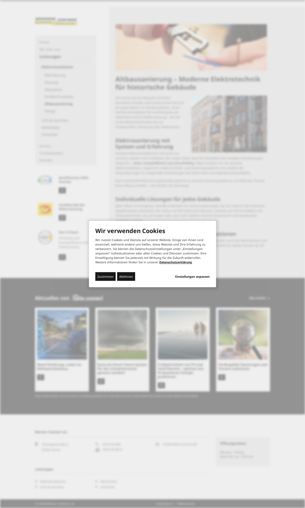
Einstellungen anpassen (192, 276)
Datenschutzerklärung (175, 262)
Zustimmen (105, 276)
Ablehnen (126, 276)
